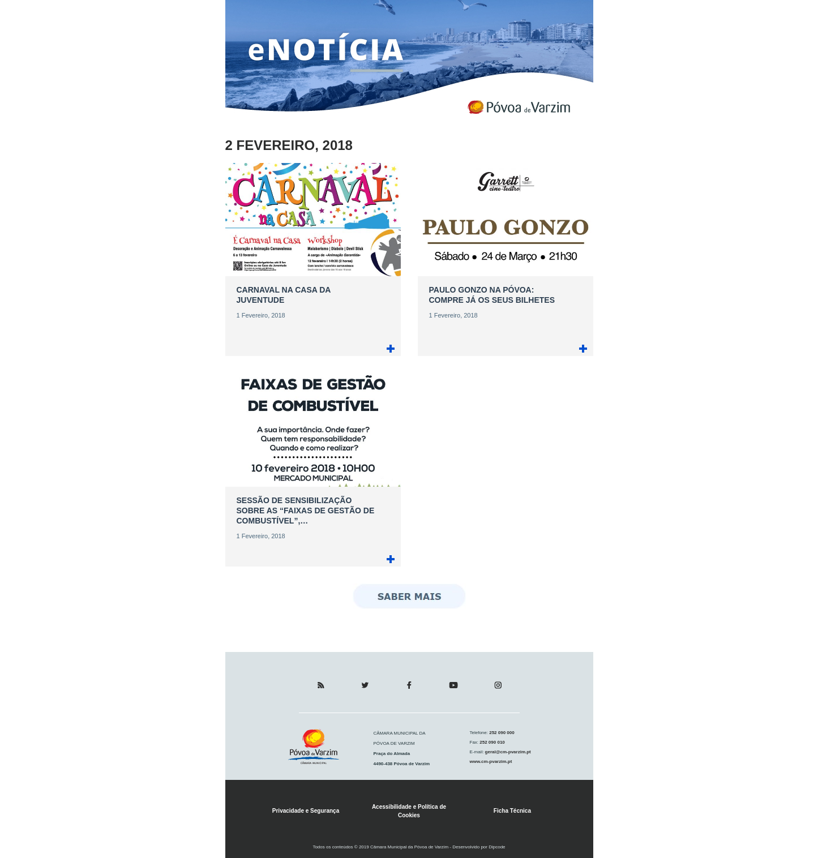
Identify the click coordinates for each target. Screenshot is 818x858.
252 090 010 (491, 742)
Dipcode (497, 847)
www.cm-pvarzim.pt (491, 761)
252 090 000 (501, 732)
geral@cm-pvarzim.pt (506, 751)
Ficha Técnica (512, 811)
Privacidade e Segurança (305, 811)
